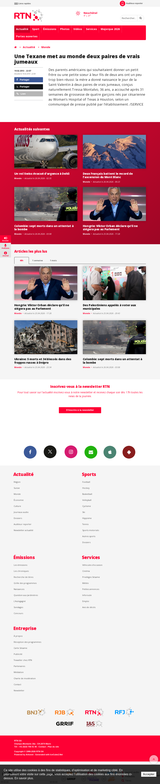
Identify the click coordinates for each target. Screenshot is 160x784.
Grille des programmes (25, 583)
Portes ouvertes (26, 36)
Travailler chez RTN (23, 660)
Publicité (18, 654)
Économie (19, 500)
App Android (129, 452)
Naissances (19, 589)
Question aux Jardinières (26, 595)
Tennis (85, 524)
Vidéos (77, 29)
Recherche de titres (23, 577)
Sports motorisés (90, 530)
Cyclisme (86, 506)
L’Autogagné (20, 601)
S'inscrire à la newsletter (80, 410)
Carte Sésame (20, 648)
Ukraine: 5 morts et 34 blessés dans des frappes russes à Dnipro (42, 361)
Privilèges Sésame (91, 577)
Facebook (30, 452)
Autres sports (88, 536)
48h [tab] (21, 260)
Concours (18, 613)
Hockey (85, 488)
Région (17, 482)
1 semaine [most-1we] (37, 260)
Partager (22, 79)
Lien (21, 93)
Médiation (19, 672)
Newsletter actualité (23, 530)
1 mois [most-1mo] (53, 260)
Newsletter (19, 690)
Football (86, 482)
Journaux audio (21, 512)
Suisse (17, 488)
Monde (45, 47)
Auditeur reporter (22, 524)
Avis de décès (88, 607)
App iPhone (109, 452)
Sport (35, 29)
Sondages (18, 607)
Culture (17, 506)
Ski (83, 512)
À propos (18, 636)
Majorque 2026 (110, 29)
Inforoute (87, 595)
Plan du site (53, 747)
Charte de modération (25, 678)
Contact (17, 684)
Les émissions (20, 565)
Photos (64, 29)
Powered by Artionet (23, 754)
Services (91, 29)
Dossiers (18, 518)
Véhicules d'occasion (92, 565)
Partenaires (19, 666)
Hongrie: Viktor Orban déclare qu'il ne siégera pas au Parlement (110, 227)
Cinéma (86, 571)
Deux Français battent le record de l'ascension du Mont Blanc (108, 175)
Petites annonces (90, 589)
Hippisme (87, 518)
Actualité (22, 29)
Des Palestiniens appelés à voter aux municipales (109, 307)
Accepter (149, 774)
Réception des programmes (27, 642)
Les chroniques (21, 571)
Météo (85, 583)
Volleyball (86, 500)
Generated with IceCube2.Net (49, 754)
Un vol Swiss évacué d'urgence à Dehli (41, 174)
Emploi (85, 601)
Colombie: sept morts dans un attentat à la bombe (44, 227)
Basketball (87, 494)
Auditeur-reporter (131, 3)
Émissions (49, 29)
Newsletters (90, 452)
